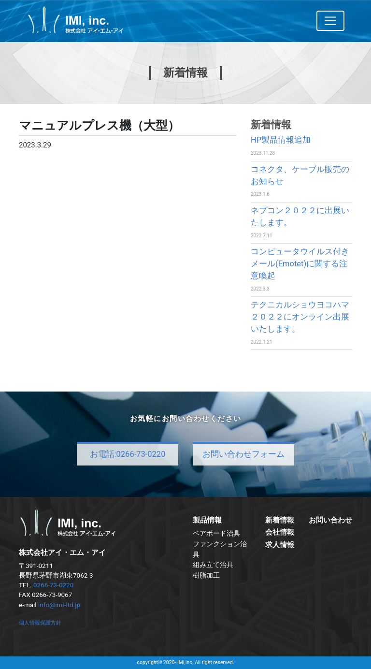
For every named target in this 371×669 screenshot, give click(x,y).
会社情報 (279, 532)
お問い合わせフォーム (243, 454)
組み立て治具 (213, 564)
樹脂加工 (206, 575)
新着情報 (279, 520)
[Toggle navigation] (330, 21)
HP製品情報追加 (281, 140)
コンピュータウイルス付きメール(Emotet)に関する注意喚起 (300, 263)
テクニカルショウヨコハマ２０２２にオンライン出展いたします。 (300, 317)
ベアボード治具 (216, 533)
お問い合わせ (330, 520)
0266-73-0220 (53, 585)
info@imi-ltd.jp (59, 605)
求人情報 (279, 544)
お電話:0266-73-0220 (128, 454)
